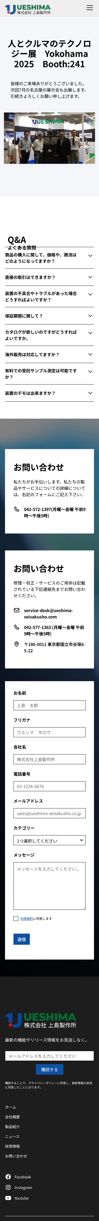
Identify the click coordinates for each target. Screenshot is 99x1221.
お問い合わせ (16, 1156)
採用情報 (12, 1146)
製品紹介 (12, 1126)
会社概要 (12, 1116)
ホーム (10, 1107)
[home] (30, 7)
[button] (88, 7)
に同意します (36, 918)
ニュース (12, 1136)
